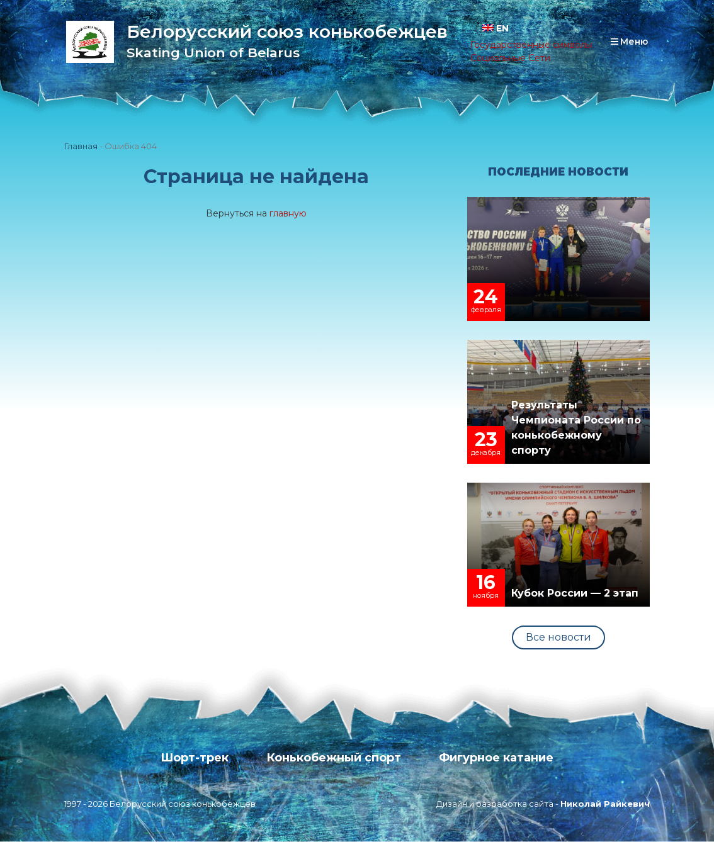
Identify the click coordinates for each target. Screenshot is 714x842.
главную (288, 213)
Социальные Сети (510, 58)
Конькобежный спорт (333, 758)
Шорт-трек (195, 758)
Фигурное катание (496, 758)
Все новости (558, 637)
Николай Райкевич (605, 804)
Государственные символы (531, 44)
